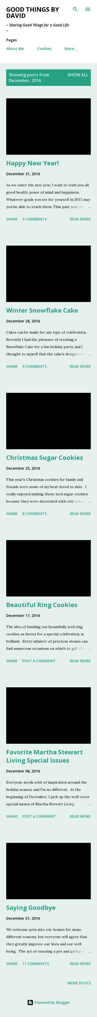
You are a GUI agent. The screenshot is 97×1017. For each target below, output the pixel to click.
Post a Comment (39, 660)
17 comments (35, 963)
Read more (80, 219)
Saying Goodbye (31, 907)
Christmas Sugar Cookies (44, 457)
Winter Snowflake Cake (42, 310)
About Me (15, 48)
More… (71, 48)
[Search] (75, 9)
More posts (79, 983)
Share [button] (12, 219)
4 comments (34, 219)
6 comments (34, 513)
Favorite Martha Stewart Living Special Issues (44, 756)
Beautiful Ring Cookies (41, 604)
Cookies (44, 48)
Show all (78, 75)
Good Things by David (32, 12)
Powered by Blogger (48, 1002)
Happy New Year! (32, 163)
